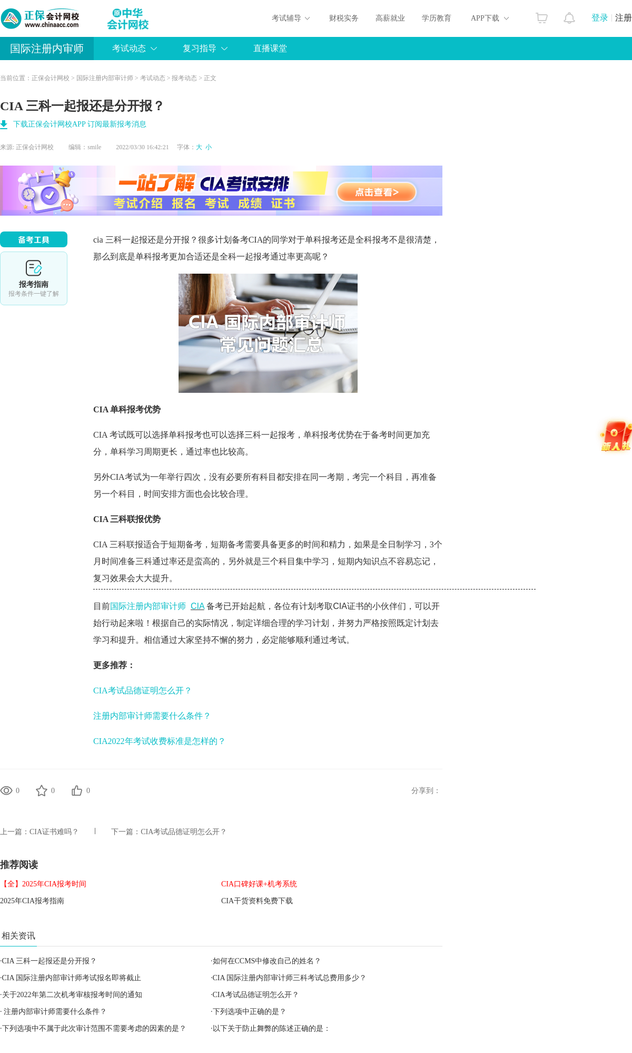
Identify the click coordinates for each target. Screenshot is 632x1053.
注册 (623, 17)
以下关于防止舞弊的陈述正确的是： (272, 1028)
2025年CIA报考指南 (32, 901)
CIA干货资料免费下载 (257, 901)
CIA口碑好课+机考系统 (259, 884)
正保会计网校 (51, 78)
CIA (197, 606)
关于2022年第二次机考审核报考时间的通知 (72, 995)
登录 (599, 17)
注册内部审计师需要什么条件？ (152, 715)
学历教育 (436, 18)
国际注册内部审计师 (104, 78)
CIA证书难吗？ (54, 832)
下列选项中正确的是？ (250, 1012)
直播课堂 (270, 48)
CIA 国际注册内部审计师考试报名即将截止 (72, 978)
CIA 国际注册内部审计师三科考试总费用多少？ (290, 978)
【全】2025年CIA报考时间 (43, 884)
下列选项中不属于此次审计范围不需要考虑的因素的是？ (94, 1028)
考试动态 (129, 48)
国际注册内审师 (47, 48)
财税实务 (344, 18)
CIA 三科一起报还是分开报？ (49, 961)
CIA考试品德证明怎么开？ (142, 690)
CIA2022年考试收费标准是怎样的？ (159, 741)
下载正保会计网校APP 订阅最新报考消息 (79, 124)
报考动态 (184, 78)
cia (98, 239)
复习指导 (199, 48)
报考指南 (34, 278)
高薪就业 (390, 18)
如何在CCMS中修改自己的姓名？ (267, 961)
